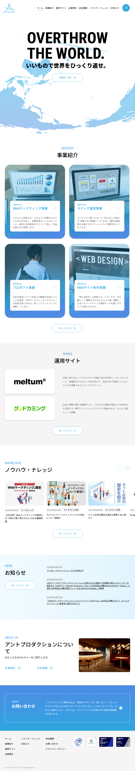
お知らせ (114, 7)
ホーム (40, 7)
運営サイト (61, 7)
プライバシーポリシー (56, 755)
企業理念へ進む (65, 77)
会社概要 (83, 7)
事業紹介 (49, 7)
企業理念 (72, 7)
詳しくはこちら (65, 328)
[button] (127, 469)
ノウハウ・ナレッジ (98, 7)
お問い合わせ (51, 750)
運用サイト (10, 755)
